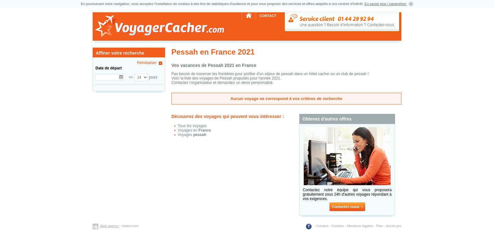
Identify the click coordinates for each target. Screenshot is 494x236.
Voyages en (194, 130)
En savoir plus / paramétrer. (386, 4)
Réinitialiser (147, 63)
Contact (268, 16)
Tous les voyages (192, 126)
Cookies (337, 226)
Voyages (192, 135)
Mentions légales (360, 226)
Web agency (109, 226)
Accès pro (393, 226)
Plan (379, 226)
